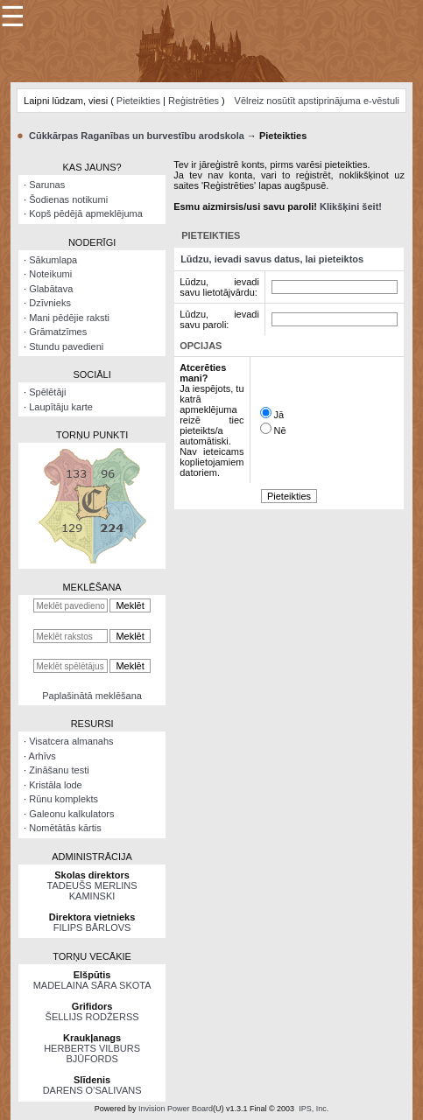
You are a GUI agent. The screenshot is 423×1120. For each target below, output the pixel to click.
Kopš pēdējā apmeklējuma (86, 213)
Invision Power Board (175, 1108)
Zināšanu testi (58, 770)
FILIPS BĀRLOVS (92, 927)
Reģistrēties (193, 100)
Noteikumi (50, 274)
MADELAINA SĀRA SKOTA (92, 985)
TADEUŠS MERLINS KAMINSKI (92, 890)
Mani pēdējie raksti (69, 317)
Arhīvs (42, 756)
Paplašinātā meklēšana (92, 695)
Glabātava (51, 289)
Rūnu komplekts (63, 799)
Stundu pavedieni (66, 346)
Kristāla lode (55, 785)
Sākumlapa (53, 260)
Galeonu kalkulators (71, 813)
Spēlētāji (47, 392)
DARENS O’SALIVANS (92, 1090)
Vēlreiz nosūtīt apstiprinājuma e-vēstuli (317, 100)
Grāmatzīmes (58, 331)
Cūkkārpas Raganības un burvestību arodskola (136, 135)
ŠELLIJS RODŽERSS (92, 1017)
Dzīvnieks (50, 303)
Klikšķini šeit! (351, 206)
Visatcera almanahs (71, 741)
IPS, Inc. (313, 1108)
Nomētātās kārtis (65, 827)
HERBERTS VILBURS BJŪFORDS (92, 1053)
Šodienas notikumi (68, 199)
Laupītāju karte (61, 407)
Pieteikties (138, 100)
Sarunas (47, 184)
